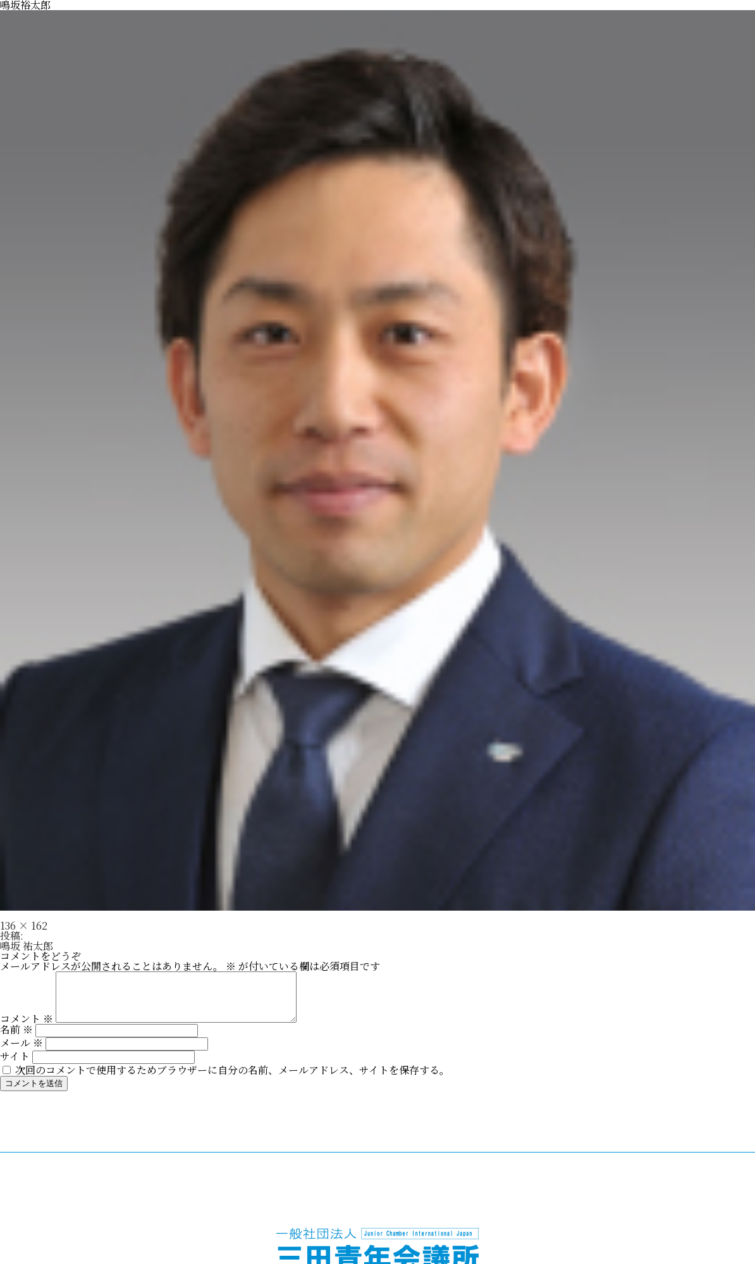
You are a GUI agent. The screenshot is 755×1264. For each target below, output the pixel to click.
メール (21, 1052)
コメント (26, 1028)
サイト (15, 1065)
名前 (16, 1039)
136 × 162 (23, 925)
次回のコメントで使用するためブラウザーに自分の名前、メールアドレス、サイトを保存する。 (232, 1079)
